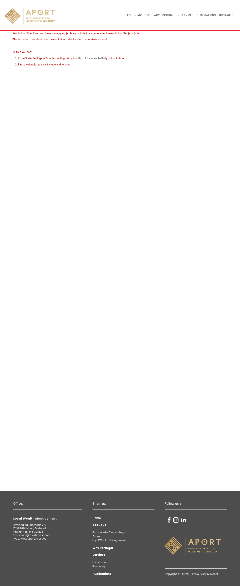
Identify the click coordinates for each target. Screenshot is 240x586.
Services (186, 15)
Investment (99, 562)
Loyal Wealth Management (109, 540)
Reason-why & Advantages (109, 532)
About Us (142, 15)
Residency (98, 566)
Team (96, 536)
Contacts (226, 15)
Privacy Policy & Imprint (204, 574)
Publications (206, 15)
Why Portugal (164, 15)
